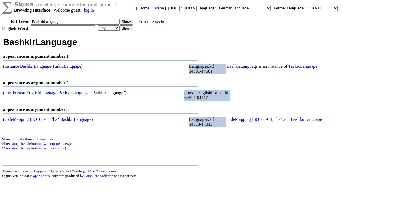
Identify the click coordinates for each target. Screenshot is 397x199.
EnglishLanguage (41, 92)
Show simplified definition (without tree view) (36, 144)
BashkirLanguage (35, 66)
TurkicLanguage (66, 66)
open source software (48, 176)
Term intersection (152, 21)
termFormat (14, 92)
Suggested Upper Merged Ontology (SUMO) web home (74, 171)
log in (89, 10)
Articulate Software (98, 176)
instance (11, 66)
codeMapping (16, 119)
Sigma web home (15, 171)
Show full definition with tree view (28, 139)
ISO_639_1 (40, 119)
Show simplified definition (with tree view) (34, 148)
